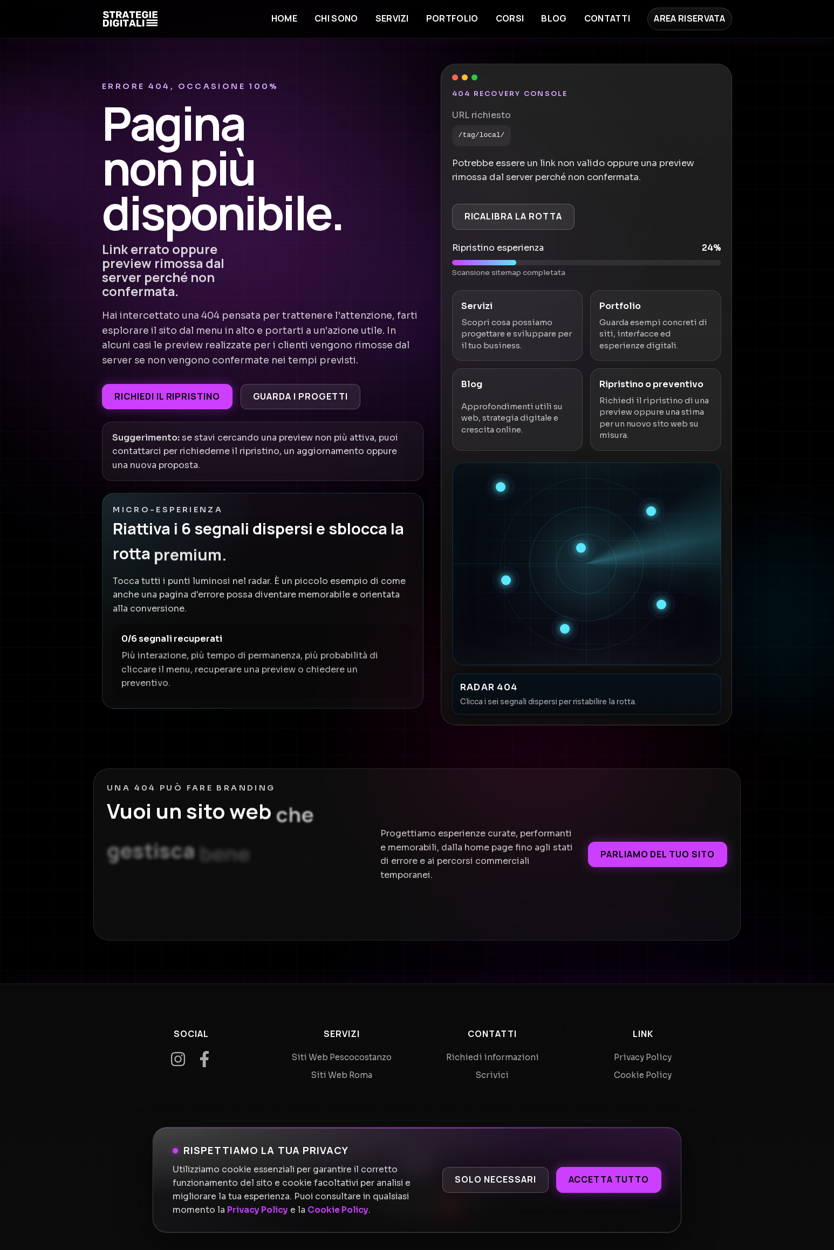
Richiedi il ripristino (167, 396)
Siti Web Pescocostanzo (342, 1057)
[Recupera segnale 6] (565, 629)
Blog (553, 18)
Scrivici (492, 1075)
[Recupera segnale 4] (506, 580)
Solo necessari (495, 1179)
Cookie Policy (337, 1210)
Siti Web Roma (341, 1075)
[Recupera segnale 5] (661, 604)
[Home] (130, 19)
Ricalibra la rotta (513, 216)
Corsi (510, 18)
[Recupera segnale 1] (500, 487)
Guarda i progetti (300, 396)
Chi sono (336, 18)
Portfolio (452, 18)
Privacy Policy (257, 1210)
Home (284, 18)
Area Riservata (689, 18)
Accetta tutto (609, 1179)
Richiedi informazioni (492, 1057)
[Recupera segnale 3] (581, 548)
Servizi (392, 18)
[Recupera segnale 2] (651, 511)
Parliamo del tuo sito (657, 854)
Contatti (607, 18)
